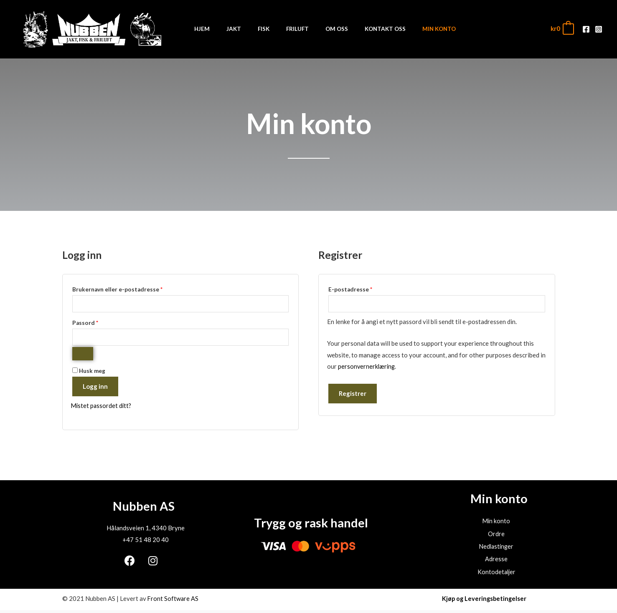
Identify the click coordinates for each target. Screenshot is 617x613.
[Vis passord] (82, 355)
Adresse (496, 561)
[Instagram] (598, 29)
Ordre (496, 536)
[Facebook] (586, 29)
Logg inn (95, 387)
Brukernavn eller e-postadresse (128, 288)
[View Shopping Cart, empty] (562, 28)
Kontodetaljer (496, 574)
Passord (96, 322)
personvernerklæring (367, 367)
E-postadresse (361, 288)
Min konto (496, 523)
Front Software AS (173, 601)
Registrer (352, 394)
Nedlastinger (496, 548)
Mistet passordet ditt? (102, 406)
